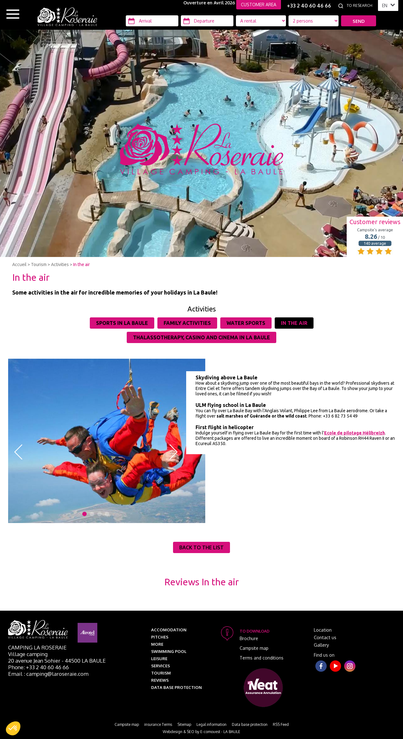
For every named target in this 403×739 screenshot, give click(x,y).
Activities (60, 264)
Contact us (325, 637)
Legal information (211, 724)
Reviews (160, 680)
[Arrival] (152, 20)
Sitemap (184, 724)
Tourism (39, 264)
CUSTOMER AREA (258, 4)
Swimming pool (168, 651)
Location (323, 630)
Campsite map (254, 648)
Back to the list (201, 547)
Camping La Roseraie (37, 647)
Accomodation (168, 629)
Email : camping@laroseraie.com (48, 673)
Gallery (321, 645)
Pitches (159, 636)
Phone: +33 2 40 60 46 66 (38, 667)
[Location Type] (313, 20)
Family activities (187, 323)
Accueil (19, 264)
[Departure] (207, 20)
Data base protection (176, 687)
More (157, 644)
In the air (81, 264)
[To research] (361, 5)
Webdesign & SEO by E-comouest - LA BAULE (201, 731)
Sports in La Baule (122, 323)
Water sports (246, 323)
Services (160, 665)
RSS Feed (281, 724)
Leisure (159, 658)
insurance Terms (158, 724)
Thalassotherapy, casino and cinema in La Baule (201, 337)
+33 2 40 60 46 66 (309, 6)
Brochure (249, 638)
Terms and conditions (261, 657)
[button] (13, 728)
